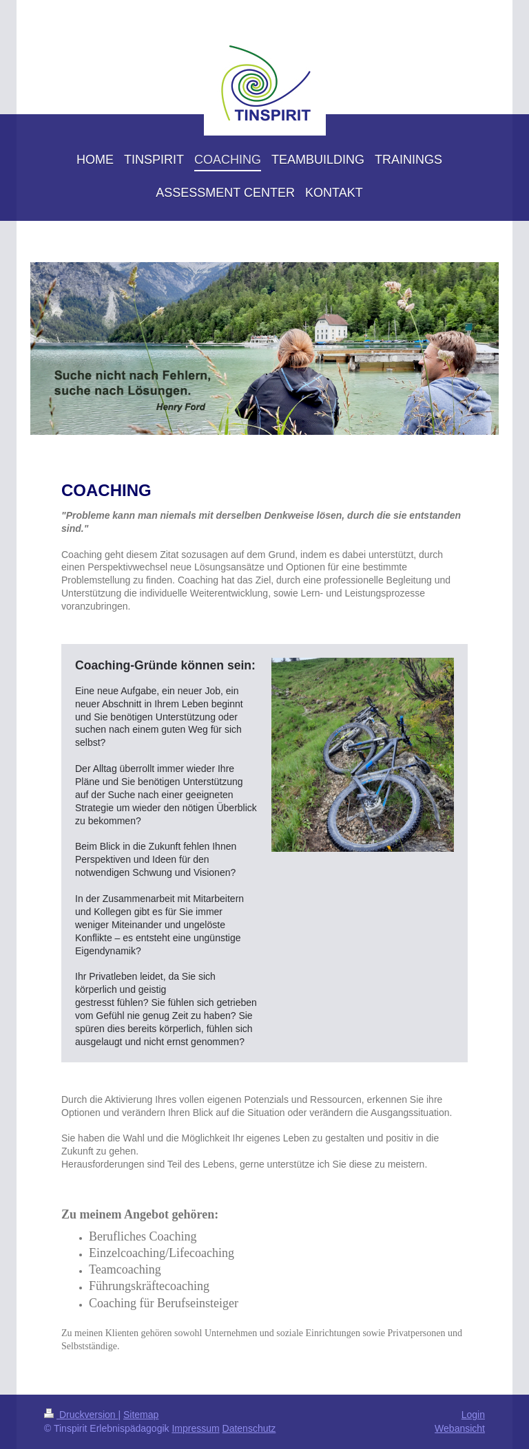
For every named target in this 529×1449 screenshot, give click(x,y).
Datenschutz (249, 1428)
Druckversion (81, 1414)
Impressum (195, 1428)
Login (473, 1414)
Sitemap (140, 1414)
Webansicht (460, 1428)
